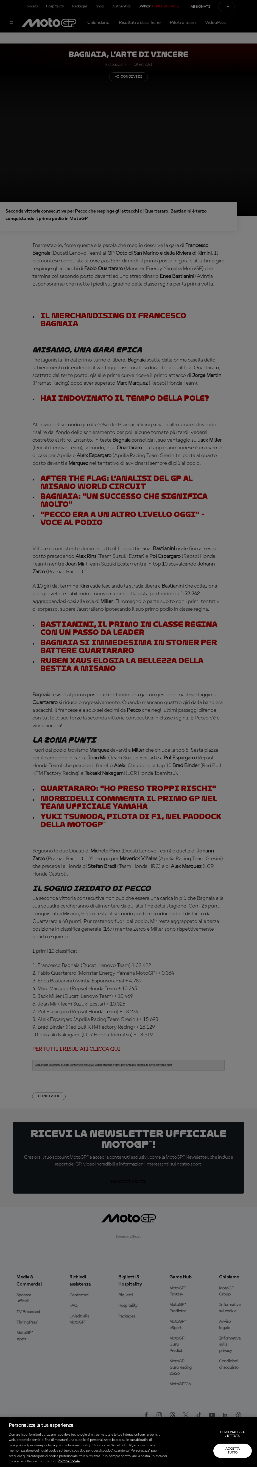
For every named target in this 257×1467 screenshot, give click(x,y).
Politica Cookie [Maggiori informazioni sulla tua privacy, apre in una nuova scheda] (69, 1461)
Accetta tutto (232, 1450)
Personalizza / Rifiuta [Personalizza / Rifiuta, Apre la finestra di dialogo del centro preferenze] (232, 1434)
